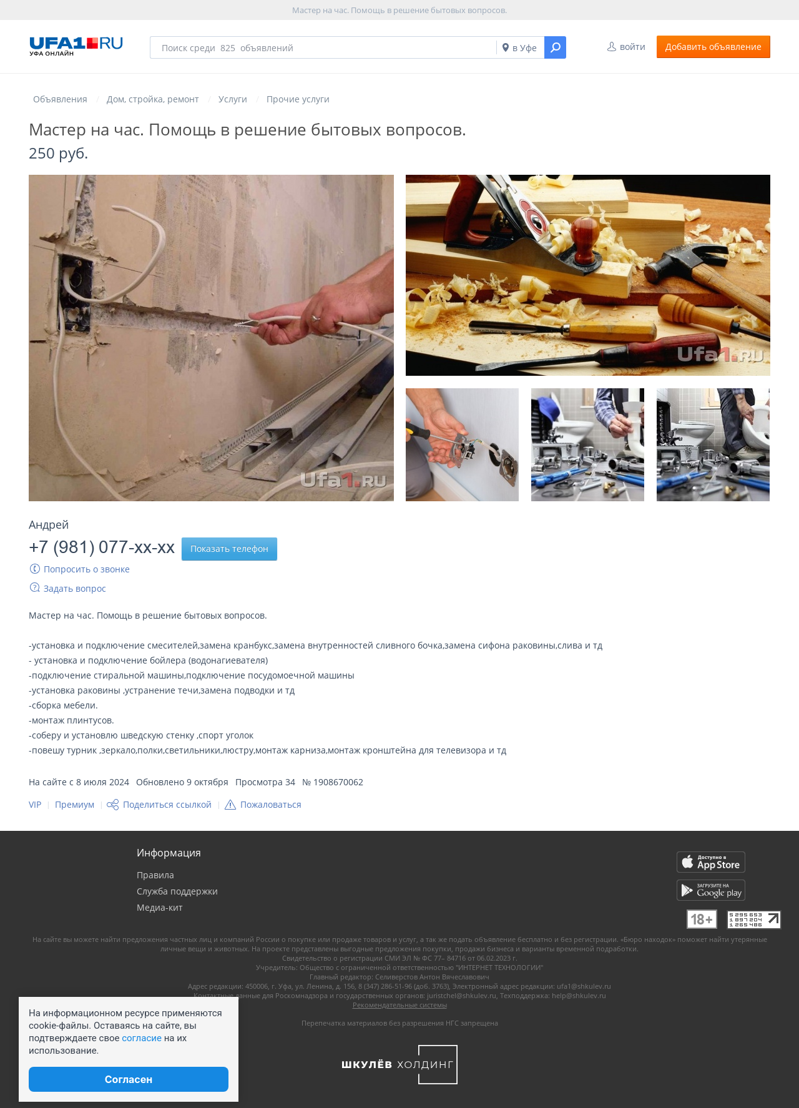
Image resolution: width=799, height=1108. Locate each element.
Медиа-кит (160, 907)
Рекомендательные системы (400, 1004)
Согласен (128, 1079)
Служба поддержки (177, 891)
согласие (142, 1038)
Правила (155, 875)
